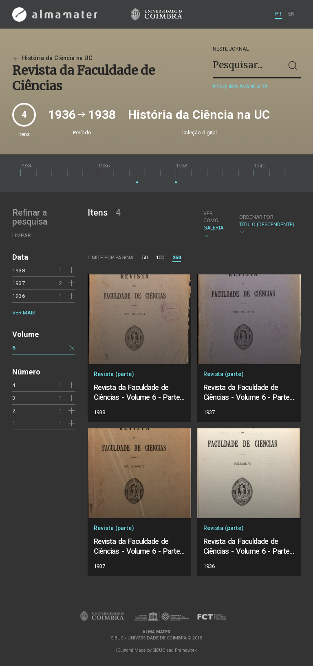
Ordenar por (256, 217)
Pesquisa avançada (240, 86)
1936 (18, 295)
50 (145, 257)
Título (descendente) (266, 225)
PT (278, 14)
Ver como (210, 217)
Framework (186, 650)
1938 (18, 270)
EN (291, 14)
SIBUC (159, 650)
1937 (18, 283)
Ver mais (23, 313)
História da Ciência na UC (52, 58)
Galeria (214, 224)
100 (160, 257)
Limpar (21, 235)
